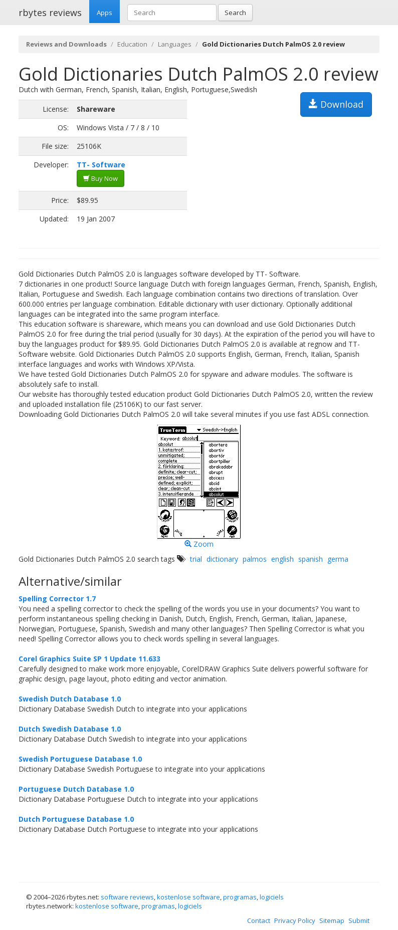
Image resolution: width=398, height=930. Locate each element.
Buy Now (100, 178)
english (282, 559)
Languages (174, 44)
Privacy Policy (294, 920)
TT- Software (101, 164)
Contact (258, 920)
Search (235, 12)
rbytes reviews (50, 13)
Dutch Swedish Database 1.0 (70, 729)
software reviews (127, 896)
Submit (358, 920)
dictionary (222, 559)
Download (336, 104)
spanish (310, 559)
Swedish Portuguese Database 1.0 (80, 759)
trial (196, 559)
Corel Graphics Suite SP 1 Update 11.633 (89, 658)
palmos (255, 559)
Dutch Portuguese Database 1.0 (76, 819)
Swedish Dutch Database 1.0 (70, 699)
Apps (104, 12)
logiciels (272, 896)
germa (337, 559)
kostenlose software (188, 896)
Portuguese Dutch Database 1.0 (76, 789)
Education (132, 44)
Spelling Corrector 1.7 (57, 598)
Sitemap (331, 920)
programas (240, 896)
